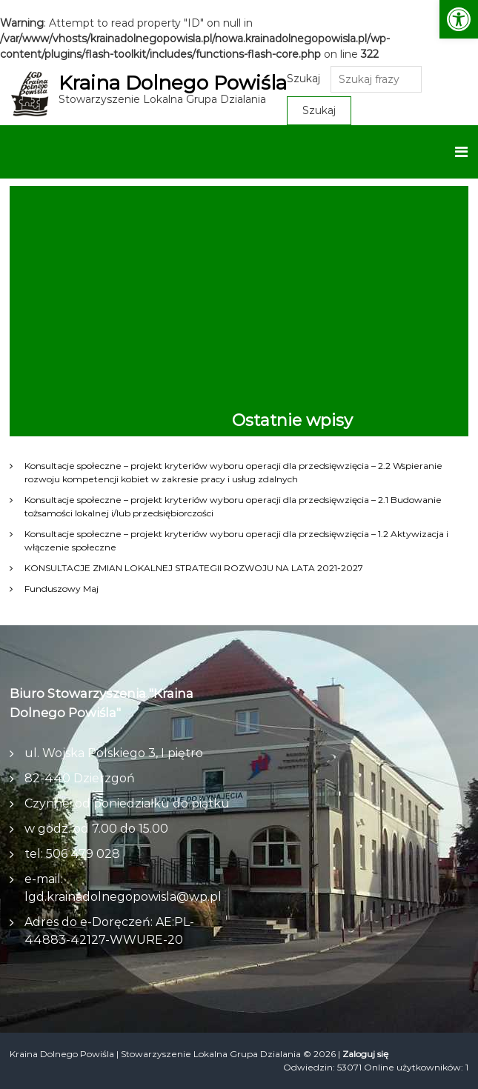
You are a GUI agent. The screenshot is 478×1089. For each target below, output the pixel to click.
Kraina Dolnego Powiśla (173, 83)
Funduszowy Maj (61, 588)
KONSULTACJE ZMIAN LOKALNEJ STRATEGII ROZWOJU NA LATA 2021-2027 (193, 567)
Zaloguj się (365, 1053)
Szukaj (303, 78)
